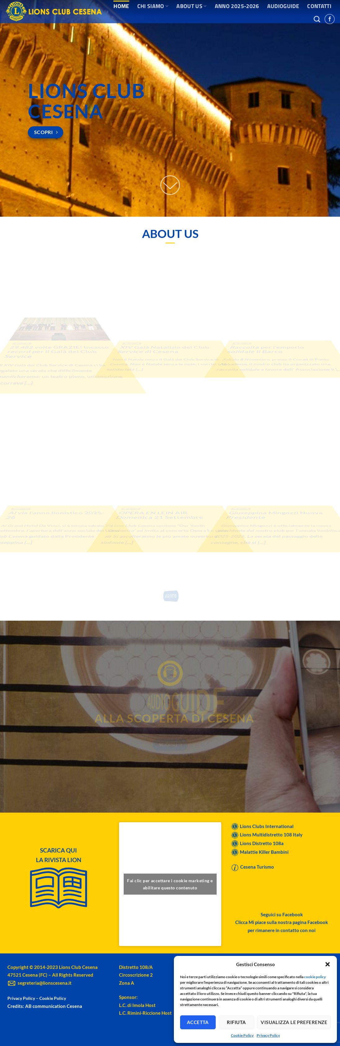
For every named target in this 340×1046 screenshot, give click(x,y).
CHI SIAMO (153, 6)
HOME (121, 6)
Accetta (198, 1022)
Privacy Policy (268, 1035)
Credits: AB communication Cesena (44, 1006)
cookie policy (315, 976)
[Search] (317, 19)
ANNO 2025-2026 (237, 6)
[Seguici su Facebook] (330, 19)
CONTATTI (319, 6)
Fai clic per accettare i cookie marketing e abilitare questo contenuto (170, 884)
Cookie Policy (242, 1035)
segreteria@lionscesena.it (39, 983)
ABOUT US (191, 6)
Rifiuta (236, 1022)
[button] (328, 964)
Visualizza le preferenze (294, 1022)
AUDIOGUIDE (283, 6)
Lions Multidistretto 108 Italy (271, 834)
